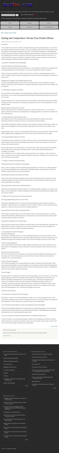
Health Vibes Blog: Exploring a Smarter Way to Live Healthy (43, 360)
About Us (29, 27)
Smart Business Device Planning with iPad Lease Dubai (43, 385)
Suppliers (29, 23)
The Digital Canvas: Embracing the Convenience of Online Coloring (15, 399)
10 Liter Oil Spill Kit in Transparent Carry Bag (42, 354)
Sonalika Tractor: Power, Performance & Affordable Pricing (14, 432)
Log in (22, 14)
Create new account (29, 14)
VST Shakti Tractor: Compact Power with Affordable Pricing (15, 436)
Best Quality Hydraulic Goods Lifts (39, 357)
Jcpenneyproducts (36, 381)
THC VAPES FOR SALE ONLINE (39, 367)
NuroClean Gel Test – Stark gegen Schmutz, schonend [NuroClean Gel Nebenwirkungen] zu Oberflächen (14, 408)
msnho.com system (11, 448)
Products (49, 23)
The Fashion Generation (8, 370)
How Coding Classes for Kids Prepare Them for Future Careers (14, 420)
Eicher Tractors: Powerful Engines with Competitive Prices (15, 428)
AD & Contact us (7, 335)
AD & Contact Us (49, 27)
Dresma (8, 41)
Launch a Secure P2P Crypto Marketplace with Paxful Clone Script (42, 378)
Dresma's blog (12, 32)
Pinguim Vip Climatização (9, 383)
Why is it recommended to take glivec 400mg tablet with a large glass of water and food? (43, 370)
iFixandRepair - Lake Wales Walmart (11, 412)
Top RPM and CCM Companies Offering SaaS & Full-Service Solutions (14, 415)
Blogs (10, 27)
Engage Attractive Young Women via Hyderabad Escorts (14, 424)
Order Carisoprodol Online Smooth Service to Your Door (14, 355)
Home (9, 23)
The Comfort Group (7, 364)
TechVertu (5, 373)
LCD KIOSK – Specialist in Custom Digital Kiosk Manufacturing (14, 379)
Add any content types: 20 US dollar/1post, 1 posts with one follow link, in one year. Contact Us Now (23, 18)
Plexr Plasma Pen (36, 364)
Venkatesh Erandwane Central (39, 374)
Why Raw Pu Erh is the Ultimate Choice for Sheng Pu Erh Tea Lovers (14, 403)
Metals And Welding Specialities (10, 358)
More (26, 385)
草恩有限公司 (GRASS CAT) (9, 367)
